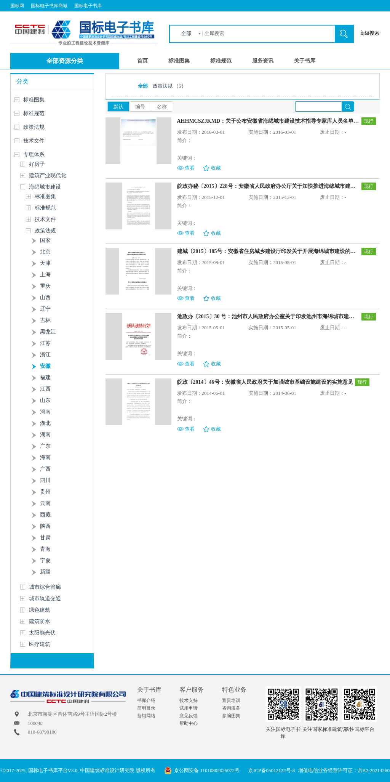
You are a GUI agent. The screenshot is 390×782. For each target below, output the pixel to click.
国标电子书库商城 (49, 5)
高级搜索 (369, 33)
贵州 (45, 492)
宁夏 (45, 560)
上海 (45, 274)
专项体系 (34, 154)
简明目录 (146, 708)
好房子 (37, 164)
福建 (45, 377)
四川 (45, 480)
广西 (45, 469)
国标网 (17, 5)
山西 (45, 297)
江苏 (45, 343)
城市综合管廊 (45, 587)
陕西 (45, 526)
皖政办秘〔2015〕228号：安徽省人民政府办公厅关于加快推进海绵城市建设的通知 (268, 186)
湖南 (45, 434)
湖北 (45, 423)
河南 (45, 412)
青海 (45, 549)
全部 (186, 33)
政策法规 (34, 127)
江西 (45, 389)
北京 (45, 252)
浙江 (45, 354)
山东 (45, 400)
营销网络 (146, 715)
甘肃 (45, 537)
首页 (142, 61)
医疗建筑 (39, 644)
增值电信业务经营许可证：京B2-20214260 (344, 770)
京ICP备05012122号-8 (271, 770)
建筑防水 (39, 621)
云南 (45, 503)
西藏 (45, 515)
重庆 (45, 286)
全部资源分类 (64, 61)
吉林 (45, 320)
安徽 (45, 366)
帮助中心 (188, 723)
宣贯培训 (231, 700)
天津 (45, 263)
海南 (45, 457)
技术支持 (188, 700)
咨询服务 (231, 708)
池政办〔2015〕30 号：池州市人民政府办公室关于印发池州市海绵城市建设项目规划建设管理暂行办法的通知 (268, 316)
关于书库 (304, 61)
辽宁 (45, 309)
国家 (45, 240)
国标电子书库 (88, 5)
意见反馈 (188, 715)
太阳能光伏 (42, 633)
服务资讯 (262, 61)
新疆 (45, 572)
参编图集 (231, 715)
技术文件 (34, 141)
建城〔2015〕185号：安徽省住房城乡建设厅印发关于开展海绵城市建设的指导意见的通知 (268, 251)
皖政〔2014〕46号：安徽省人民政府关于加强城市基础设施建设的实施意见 (265, 382)
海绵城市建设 (45, 187)
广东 (45, 446)
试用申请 (188, 708)
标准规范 (221, 61)
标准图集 (179, 61)
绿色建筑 (39, 610)
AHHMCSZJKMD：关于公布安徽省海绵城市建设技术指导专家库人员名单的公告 (268, 121)
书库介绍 (146, 700)
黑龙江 (48, 332)
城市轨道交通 (45, 598)
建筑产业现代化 (47, 175)
